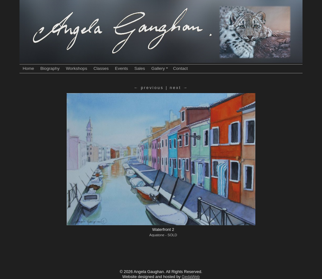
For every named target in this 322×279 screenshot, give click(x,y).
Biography (49, 68)
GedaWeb (191, 276)
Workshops (76, 68)
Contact (180, 68)
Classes (100, 68)
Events (121, 68)
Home (28, 68)
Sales (139, 68)
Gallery (159, 68)
